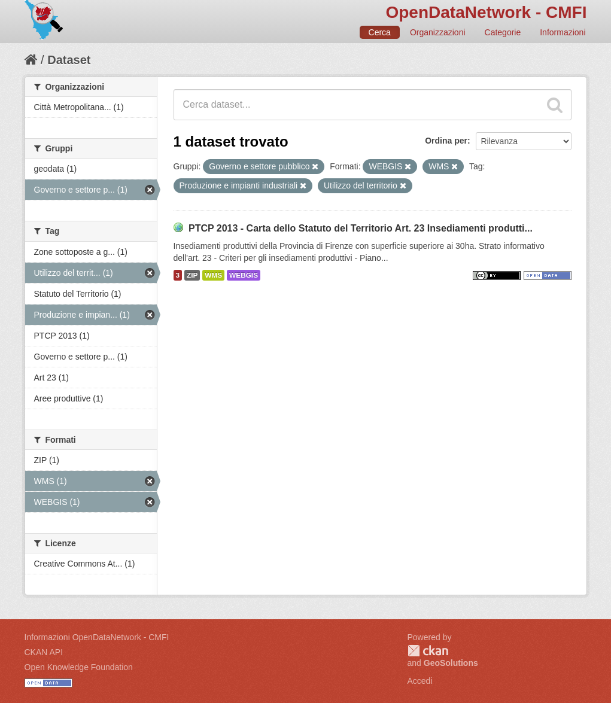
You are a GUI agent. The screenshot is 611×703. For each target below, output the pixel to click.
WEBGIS (243, 275)
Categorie (503, 32)
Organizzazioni (438, 32)
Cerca (380, 32)
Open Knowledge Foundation (79, 667)
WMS (213, 275)
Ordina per (446, 140)
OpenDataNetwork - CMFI (485, 12)
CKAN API (44, 652)
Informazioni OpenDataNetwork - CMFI (97, 637)
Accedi (420, 681)
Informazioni (562, 32)
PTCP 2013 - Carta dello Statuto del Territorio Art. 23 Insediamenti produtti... (361, 228)
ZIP (192, 275)
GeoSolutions (451, 663)
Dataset (68, 59)
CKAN (428, 650)
